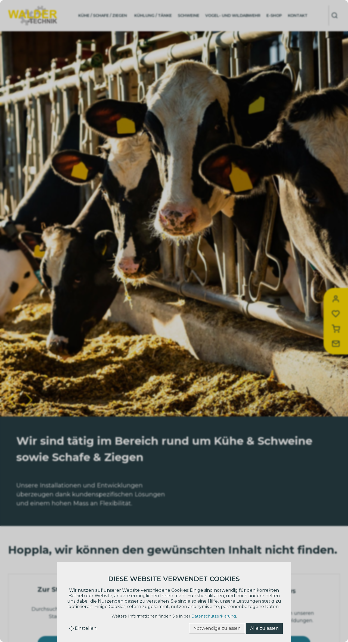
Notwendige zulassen (217, 628)
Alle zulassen (264, 628)
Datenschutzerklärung (213, 616)
